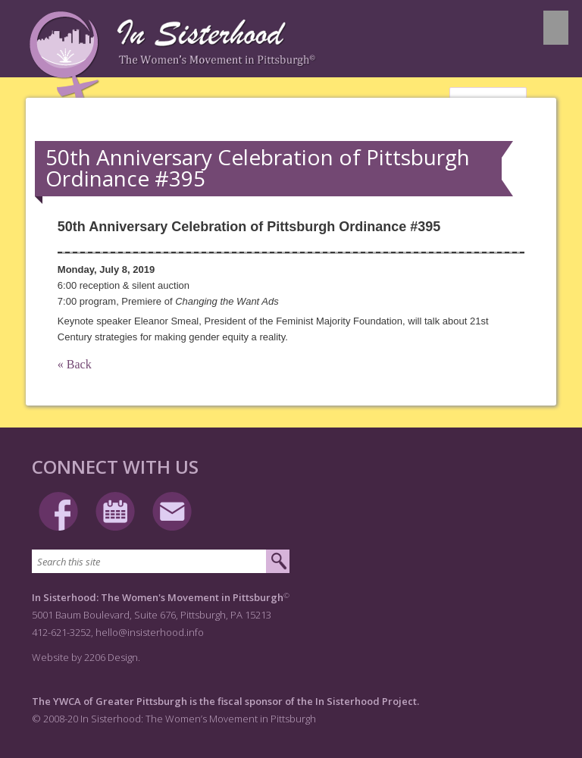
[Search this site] (149, 561)
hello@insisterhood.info (149, 632)
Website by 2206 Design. (86, 657)
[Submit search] (277, 562)
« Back (75, 364)
